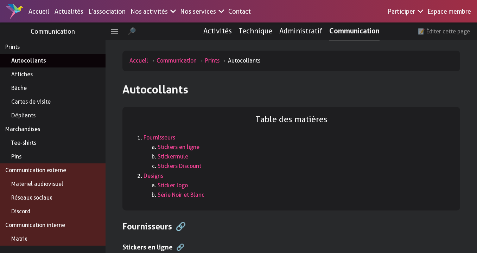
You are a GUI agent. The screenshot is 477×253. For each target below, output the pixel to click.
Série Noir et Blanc (181, 195)
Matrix (19, 238)
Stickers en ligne (178, 147)
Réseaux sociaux (31, 197)
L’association (107, 11)
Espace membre (449, 11)
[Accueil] (15, 11)
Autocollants (28, 60)
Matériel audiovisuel (37, 184)
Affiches (22, 74)
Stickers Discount (179, 166)
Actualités (69, 11)
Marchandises (22, 129)
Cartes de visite (31, 101)
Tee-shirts (23, 143)
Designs (153, 176)
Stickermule (173, 156)
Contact (239, 11)
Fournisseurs (159, 137)
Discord (20, 211)
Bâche (19, 88)
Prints (12, 47)
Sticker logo (173, 185)
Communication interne (35, 225)
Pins (16, 156)
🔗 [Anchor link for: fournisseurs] (181, 227)
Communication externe (35, 170)
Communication (53, 31)
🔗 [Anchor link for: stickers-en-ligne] (180, 247)
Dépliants (23, 115)
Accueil (39, 11)
